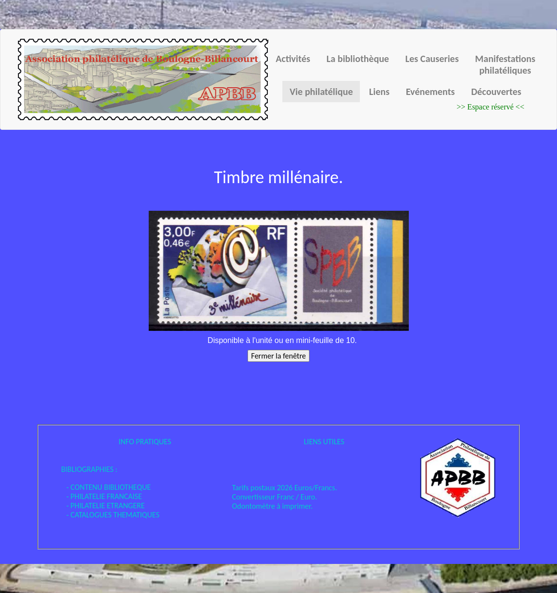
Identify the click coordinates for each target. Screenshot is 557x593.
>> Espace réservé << (491, 107)
